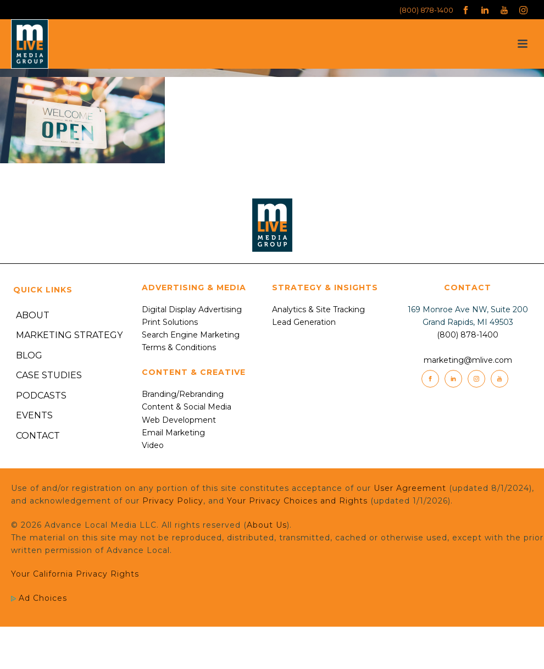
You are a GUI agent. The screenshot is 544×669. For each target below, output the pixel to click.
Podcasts (41, 395)
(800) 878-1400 (426, 9)
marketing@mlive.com (468, 360)
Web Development (179, 420)
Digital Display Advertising (192, 309)
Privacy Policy (172, 501)
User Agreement (410, 488)
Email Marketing (173, 433)
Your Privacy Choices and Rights (297, 501)
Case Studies (49, 375)
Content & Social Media (186, 407)
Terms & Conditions (179, 347)
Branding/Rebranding (183, 394)
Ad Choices (39, 598)
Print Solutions (170, 322)
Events (34, 415)
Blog (29, 355)
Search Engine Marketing (191, 335)
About (32, 315)
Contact (38, 435)
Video (153, 445)
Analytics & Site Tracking (318, 309)
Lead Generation (304, 322)
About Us (267, 525)
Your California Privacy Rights (75, 574)
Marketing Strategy (69, 335)
